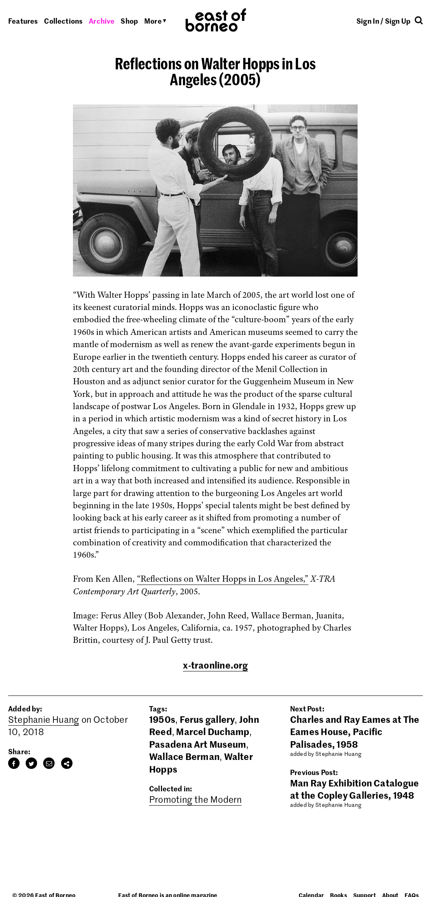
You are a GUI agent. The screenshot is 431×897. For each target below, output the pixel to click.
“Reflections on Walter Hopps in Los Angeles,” (222, 579)
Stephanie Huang (43, 719)
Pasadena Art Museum (197, 744)
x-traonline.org (215, 665)
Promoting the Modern (195, 799)
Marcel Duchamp (212, 731)
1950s (162, 719)
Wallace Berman (184, 756)
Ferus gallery (207, 719)
